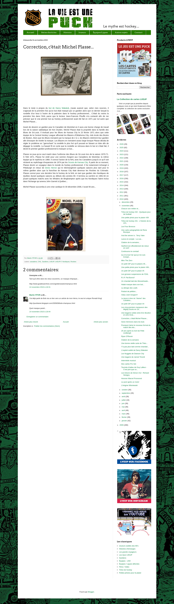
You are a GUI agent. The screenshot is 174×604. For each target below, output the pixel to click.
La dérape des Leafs (129, 288)
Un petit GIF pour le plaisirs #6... (134, 264)
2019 (122, 168)
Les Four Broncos (128, 226)
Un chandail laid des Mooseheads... (135, 281)
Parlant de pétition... (129, 291)
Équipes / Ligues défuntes (129, 564)
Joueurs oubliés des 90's (129, 546)
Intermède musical (128, 360)
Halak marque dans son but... (132, 284)
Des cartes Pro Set (128, 364)
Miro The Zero (126, 260)
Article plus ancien (101, 322)
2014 (122, 185)
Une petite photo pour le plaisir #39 (135, 218)
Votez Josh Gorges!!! (129, 295)
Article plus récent (31, 322)
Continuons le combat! (130, 251)
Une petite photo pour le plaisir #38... (135, 267)
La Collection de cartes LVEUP (132, 99)
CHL (39, 261)
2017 (122, 175)
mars (124, 414)
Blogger (91, 592)
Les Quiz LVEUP (125, 555)
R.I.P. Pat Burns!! (128, 278)
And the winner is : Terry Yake (133, 235)
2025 (122, 147)
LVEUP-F (58, 261)
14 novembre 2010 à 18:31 (39, 287)
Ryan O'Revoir (127, 336)
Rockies (73, 261)
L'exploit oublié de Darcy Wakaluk (134, 350)
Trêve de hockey (125, 570)
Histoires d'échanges (127, 549)
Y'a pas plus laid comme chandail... (135, 347)
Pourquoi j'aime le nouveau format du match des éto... (135, 326)
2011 (122, 196)
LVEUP (51, 261)
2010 (122, 199)
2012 (122, 192)
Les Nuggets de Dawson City (132, 354)
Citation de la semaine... (130, 242)
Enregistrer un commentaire (37, 317)
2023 (122, 154)
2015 (122, 182)
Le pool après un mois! (130, 382)
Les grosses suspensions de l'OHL (134, 274)
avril (123, 410)
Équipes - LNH (125, 561)
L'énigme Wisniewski (129, 385)
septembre (126, 393)
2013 (122, 189)
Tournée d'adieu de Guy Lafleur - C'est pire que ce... (134, 368)
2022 (122, 158)
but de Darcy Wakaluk (58, 108)
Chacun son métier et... (130, 209)
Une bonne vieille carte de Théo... (134, 343)
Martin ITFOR (32, 258)
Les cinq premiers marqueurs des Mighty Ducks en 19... (134, 308)
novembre (126, 206)
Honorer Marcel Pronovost (131, 378)
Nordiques (66, 261)
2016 (122, 178)
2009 (122, 425)
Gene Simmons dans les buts (132, 322)
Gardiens (45, 261)
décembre (126, 202)
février (124, 417)
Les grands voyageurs (127, 552)
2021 (122, 161)
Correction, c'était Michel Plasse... (134, 318)
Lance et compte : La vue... (132, 239)
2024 (122, 151)
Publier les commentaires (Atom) (47, 326)
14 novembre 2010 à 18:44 (39, 312)
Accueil (66, 322)
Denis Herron (51, 168)
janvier (124, 421)
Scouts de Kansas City (78, 162)
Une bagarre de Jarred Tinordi (133, 357)
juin (123, 403)
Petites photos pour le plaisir (130, 573)
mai (123, 407)
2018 (122, 172)
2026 (122, 144)
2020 (122, 165)
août (124, 396)
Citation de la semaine (130, 340)
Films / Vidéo (124, 567)
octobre (125, 390)
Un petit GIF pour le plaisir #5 (132, 271)
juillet (124, 400)
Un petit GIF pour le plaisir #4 (132, 304)
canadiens (33, 261)
